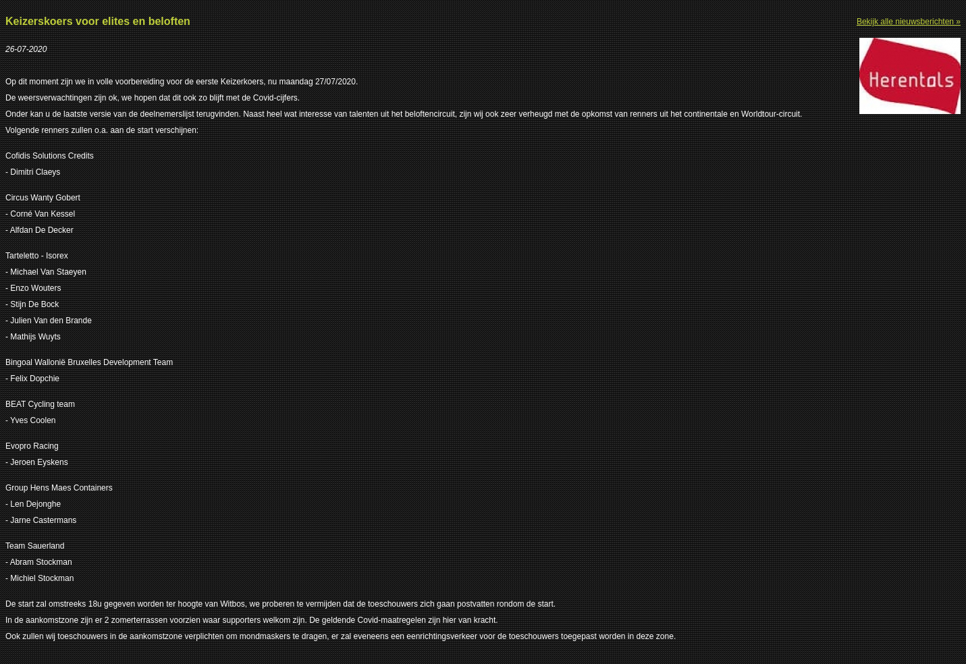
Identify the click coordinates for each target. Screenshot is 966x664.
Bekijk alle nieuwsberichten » (909, 21)
